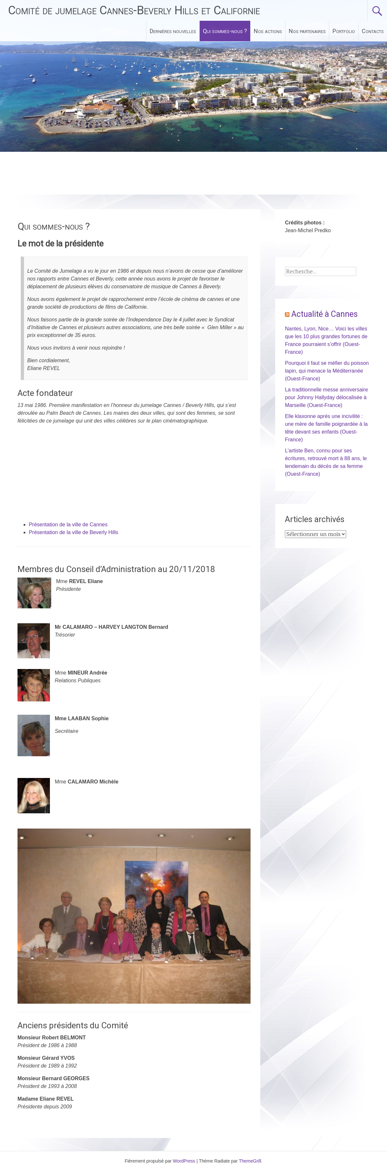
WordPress (184, 1161)
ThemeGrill (250, 1161)
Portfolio (344, 31)
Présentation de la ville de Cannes (68, 524)
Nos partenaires (307, 31)
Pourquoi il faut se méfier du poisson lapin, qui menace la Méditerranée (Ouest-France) (327, 370)
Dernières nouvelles (173, 31)
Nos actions (268, 31)
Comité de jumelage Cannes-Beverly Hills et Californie (134, 10)
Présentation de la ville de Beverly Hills (73, 532)
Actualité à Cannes (324, 314)
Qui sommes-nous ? (225, 31)
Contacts (373, 31)
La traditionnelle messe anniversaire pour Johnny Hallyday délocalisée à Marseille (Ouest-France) (326, 397)
